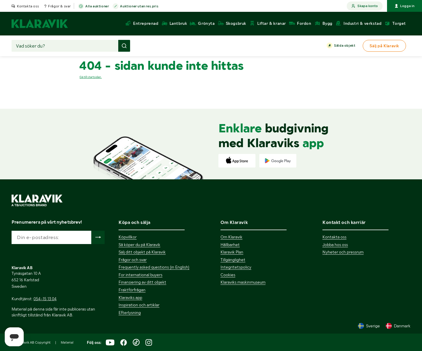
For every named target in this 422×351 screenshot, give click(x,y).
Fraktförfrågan (132, 289)
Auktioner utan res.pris (139, 6)
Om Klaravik (231, 237)
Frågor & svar (59, 6)
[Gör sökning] (124, 46)
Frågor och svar (133, 259)
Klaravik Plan (231, 252)
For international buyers (140, 274)
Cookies (227, 274)
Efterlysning (130, 312)
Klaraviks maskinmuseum (243, 282)
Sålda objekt (344, 45)
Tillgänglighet (232, 259)
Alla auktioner (97, 6)
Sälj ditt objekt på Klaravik (142, 252)
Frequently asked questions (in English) (154, 267)
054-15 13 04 (45, 298)
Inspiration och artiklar (139, 305)
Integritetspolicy (235, 267)
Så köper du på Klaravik (139, 244)
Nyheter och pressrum (343, 252)
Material (67, 342)
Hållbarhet (230, 244)
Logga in (404, 6)
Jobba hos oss (335, 244)
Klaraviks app (130, 297)
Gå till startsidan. (90, 77)
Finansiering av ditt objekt (142, 282)
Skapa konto (364, 6)
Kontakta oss (28, 6)
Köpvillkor (128, 237)
